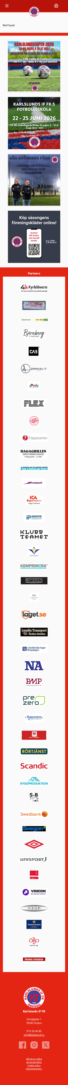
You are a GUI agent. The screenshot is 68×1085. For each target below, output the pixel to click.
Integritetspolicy (34, 1069)
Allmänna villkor (34, 1059)
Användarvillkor (34, 1062)
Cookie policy (34, 1065)
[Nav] (6, 5)
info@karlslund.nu (34, 1035)
